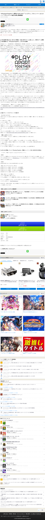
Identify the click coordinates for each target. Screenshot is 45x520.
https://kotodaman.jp (14, 181)
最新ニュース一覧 (19, 7)
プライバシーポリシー (21, 513)
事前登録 (19, 9)
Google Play (22, 229)
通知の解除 (28, 513)
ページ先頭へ (41, 510)
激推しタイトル (25, 9)
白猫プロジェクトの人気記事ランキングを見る (8, 397)
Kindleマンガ (15, 260)
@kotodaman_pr (16, 157)
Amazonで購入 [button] (9, 288)
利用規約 (10, 513)
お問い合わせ (5, 513)
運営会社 (14, 513)
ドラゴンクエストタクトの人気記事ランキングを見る (9, 410)
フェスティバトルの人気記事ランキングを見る (8, 406)
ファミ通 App (4, 2)
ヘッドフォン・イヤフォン (6, 260)
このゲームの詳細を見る (11, 218)
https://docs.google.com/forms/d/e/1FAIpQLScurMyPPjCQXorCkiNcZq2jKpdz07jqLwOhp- (17, 107)
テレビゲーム (30, 260)
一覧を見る (42, 257)
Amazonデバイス (23, 260)
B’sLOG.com (38, 513)
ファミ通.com (33, 513)
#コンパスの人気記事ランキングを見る (7, 387)
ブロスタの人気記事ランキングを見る (6, 401)
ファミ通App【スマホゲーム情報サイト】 (7, 7)
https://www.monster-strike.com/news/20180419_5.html (17, 132)
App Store (22, 224)
